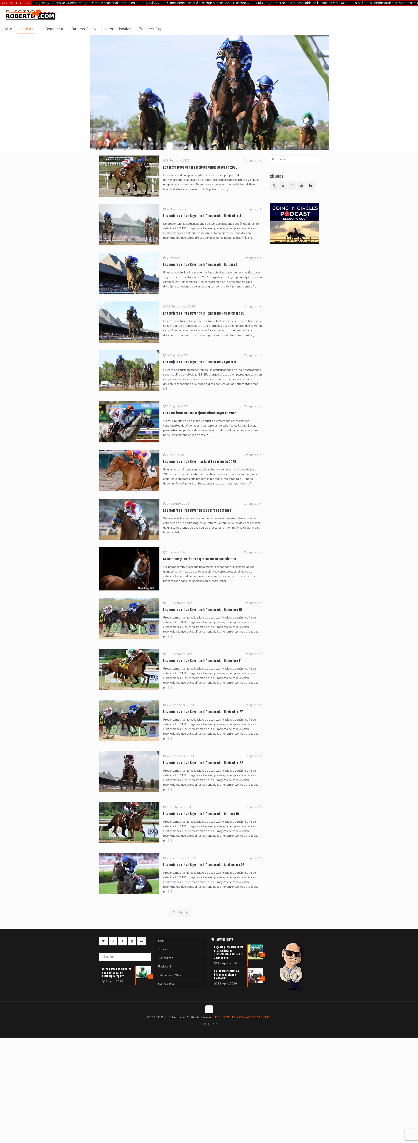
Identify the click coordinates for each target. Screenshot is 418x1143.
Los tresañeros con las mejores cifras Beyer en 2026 (200, 167)
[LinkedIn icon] (213, 1024)
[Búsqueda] (294, 159)
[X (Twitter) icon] (205, 1024)
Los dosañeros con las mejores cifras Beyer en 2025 (200, 413)
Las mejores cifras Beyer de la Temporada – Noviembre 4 (202, 215)
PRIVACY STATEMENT (255, 1017)
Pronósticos (165, 958)
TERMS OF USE (226, 1017)
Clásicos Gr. (165, 966)
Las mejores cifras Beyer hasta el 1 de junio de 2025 (199, 461)
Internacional (165, 984)
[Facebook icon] (201, 1024)
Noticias (162, 949)
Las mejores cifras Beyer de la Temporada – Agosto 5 (199, 362)
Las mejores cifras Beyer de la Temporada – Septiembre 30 (204, 313)
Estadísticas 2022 (169, 975)
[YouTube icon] (209, 1024)
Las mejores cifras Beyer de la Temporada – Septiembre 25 (204, 864)
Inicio (160, 941)
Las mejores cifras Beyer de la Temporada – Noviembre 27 (203, 711)
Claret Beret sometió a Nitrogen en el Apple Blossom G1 (208, 3)
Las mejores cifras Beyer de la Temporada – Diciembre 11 (202, 660)
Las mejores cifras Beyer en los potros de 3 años (197, 510)
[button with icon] (274, 185)
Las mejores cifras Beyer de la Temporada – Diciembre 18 (202, 609)
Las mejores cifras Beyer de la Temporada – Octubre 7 (200, 264)
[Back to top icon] (209, 1009)
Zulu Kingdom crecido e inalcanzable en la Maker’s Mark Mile (301, 3)
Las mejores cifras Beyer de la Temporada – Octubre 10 (201, 813)
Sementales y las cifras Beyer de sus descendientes (199, 559)
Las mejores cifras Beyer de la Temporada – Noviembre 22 (203, 762)
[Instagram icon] (216, 1024)
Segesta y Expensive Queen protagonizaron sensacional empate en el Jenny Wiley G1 (98, 3)
